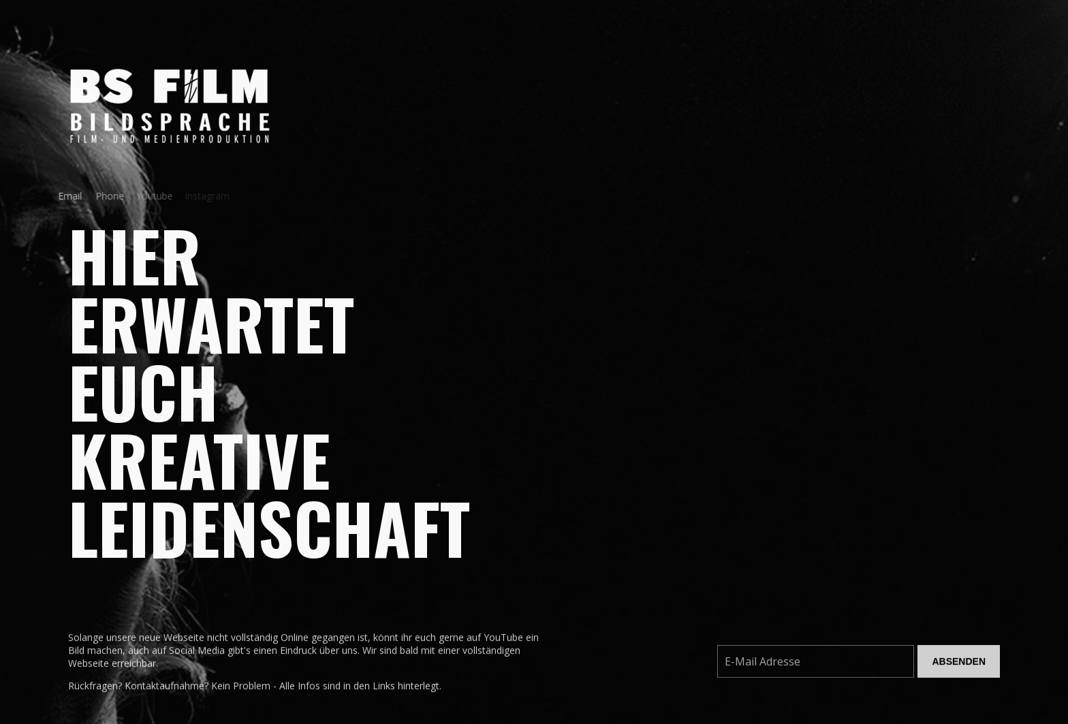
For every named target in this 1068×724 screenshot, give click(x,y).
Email (66, 195)
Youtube (148, 195)
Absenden (959, 664)
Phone (104, 195)
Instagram (203, 195)
